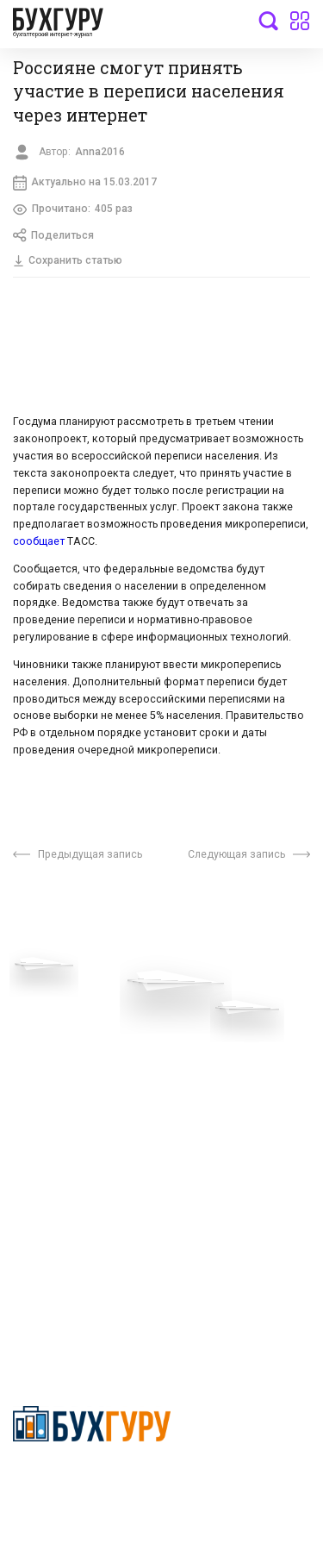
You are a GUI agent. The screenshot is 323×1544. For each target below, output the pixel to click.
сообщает (40, 542)
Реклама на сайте (63, 1132)
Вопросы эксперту (64, 1004)
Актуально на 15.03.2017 (85, 183)
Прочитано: (73, 209)
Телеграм (40, 1056)
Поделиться (54, 236)
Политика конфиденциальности (92, 1481)
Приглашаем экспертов (79, 1030)
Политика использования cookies (234, 1100)
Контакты (40, 1082)
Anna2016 (100, 152)
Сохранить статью (68, 261)
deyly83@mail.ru (74, 1301)
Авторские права (62, 1159)
